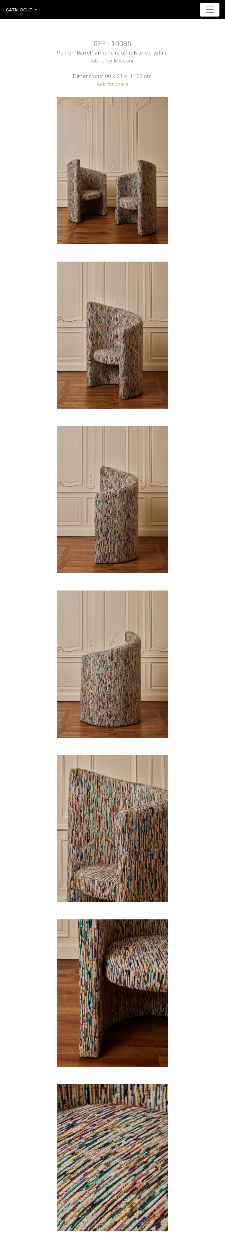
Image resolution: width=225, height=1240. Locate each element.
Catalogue (19, 9)
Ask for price (113, 84)
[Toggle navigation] (209, 10)
